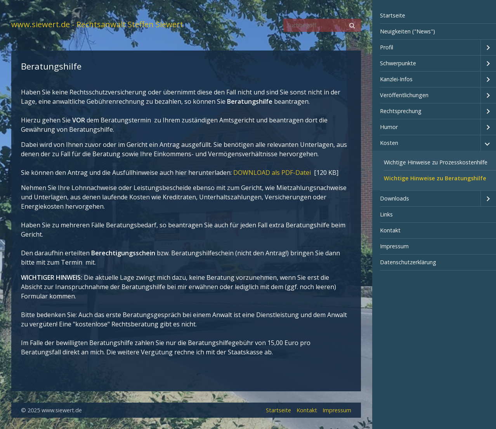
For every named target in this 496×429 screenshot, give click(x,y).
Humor (389, 127)
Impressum (394, 246)
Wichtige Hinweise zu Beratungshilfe (435, 178)
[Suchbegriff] (322, 25)
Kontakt (390, 230)
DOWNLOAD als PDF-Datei (272, 172)
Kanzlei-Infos (396, 79)
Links (386, 214)
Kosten (389, 142)
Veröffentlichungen (404, 95)
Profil (386, 47)
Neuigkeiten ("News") (407, 31)
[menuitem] (434, 16)
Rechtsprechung (400, 111)
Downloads (394, 198)
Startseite (392, 15)
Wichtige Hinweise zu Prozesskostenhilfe (435, 162)
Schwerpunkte (398, 63)
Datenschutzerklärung (408, 262)
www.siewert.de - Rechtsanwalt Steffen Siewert (97, 24)
